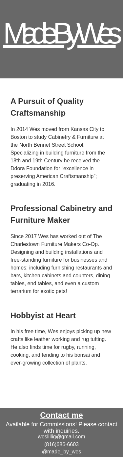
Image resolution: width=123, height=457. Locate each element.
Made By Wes (59, 33)
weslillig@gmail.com (61, 436)
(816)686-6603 (61, 444)
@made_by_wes (61, 451)
